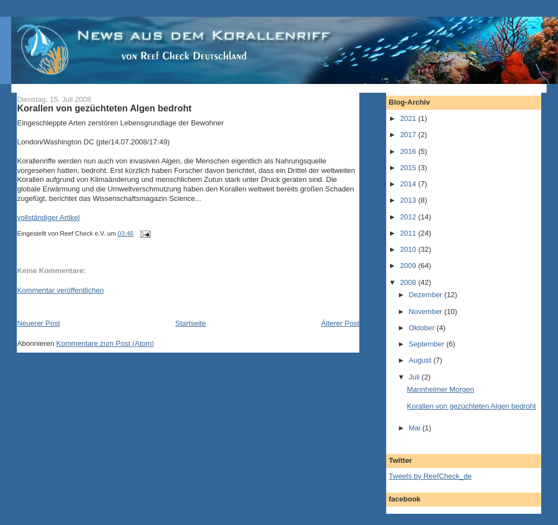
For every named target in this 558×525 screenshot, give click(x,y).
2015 (409, 167)
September (427, 344)
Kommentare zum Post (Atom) (105, 343)
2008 (409, 282)
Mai (416, 428)
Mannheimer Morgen (440, 389)
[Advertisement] (148, 306)
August (421, 360)
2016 (409, 151)
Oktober (423, 328)
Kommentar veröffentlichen (60, 290)
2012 (409, 217)
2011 (409, 233)
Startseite (190, 323)
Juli (415, 377)
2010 (409, 249)
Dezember (426, 294)
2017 (409, 134)
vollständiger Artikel (48, 217)
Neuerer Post (38, 323)
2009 (409, 265)
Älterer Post (340, 323)
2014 (409, 184)
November (426, 311)
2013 (409, 200)
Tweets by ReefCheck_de (430, 476)
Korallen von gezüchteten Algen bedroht (104, 108)
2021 (409, 118)
